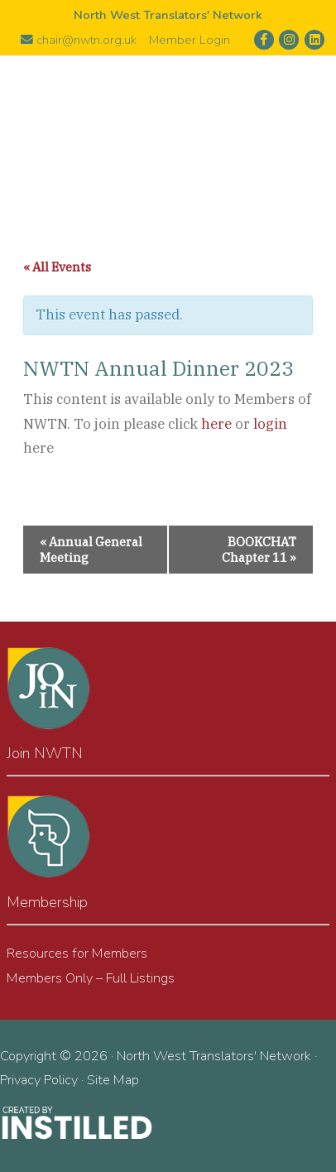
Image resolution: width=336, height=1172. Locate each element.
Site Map (113, 1079)
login (270, 424)
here (216, 424)
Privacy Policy (39, 1079)
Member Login (189, 39)
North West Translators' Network (168, 128)
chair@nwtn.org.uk (79, 39)
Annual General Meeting (91, 549)
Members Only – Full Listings (91, 977)
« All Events (57, 267)
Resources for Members (77, 953)
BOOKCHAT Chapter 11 (259, 549)
